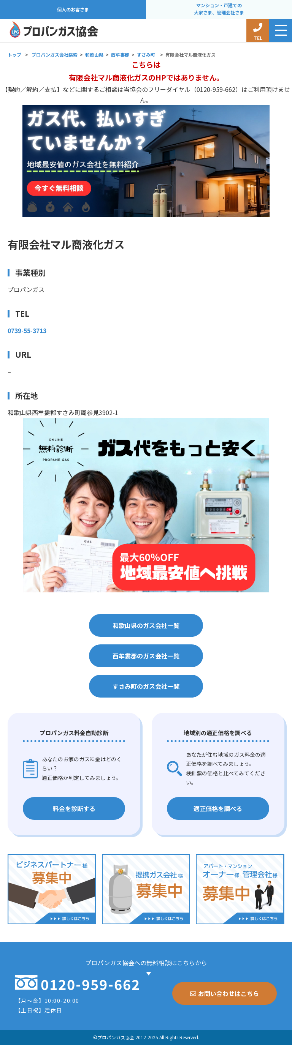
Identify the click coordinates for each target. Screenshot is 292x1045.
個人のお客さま (73, 9)
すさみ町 (146, 54)
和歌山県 (94, 54)
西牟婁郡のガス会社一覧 (146, 655)
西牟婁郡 (120, 54)
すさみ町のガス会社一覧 (146, 686)
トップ (14, 54)
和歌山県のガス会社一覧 (146, 625)
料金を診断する (74, 808)
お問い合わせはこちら (224, 993)
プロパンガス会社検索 (55, 54)
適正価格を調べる (218, 808)
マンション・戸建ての (219, 9)
